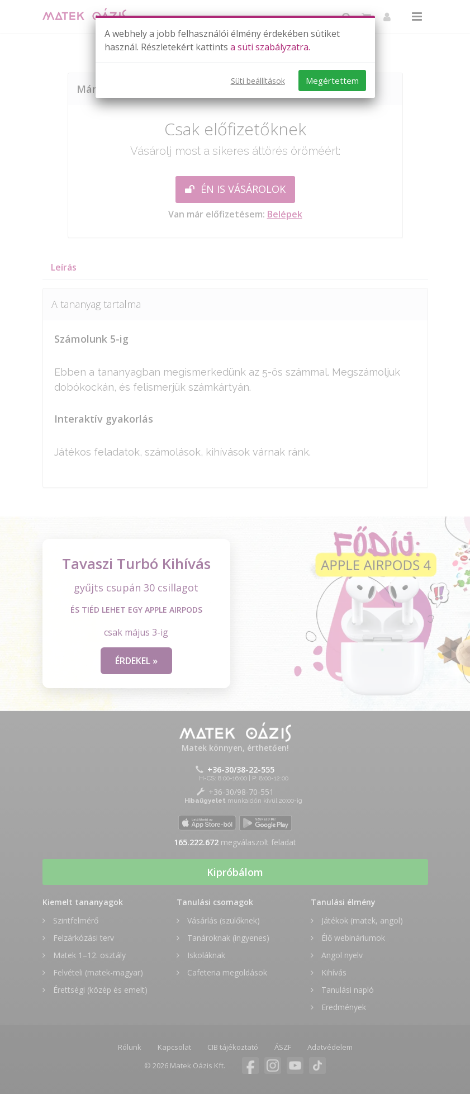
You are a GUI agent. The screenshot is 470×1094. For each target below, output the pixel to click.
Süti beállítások (258, 80)
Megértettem (332, 80)
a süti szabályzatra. (270, 47)
